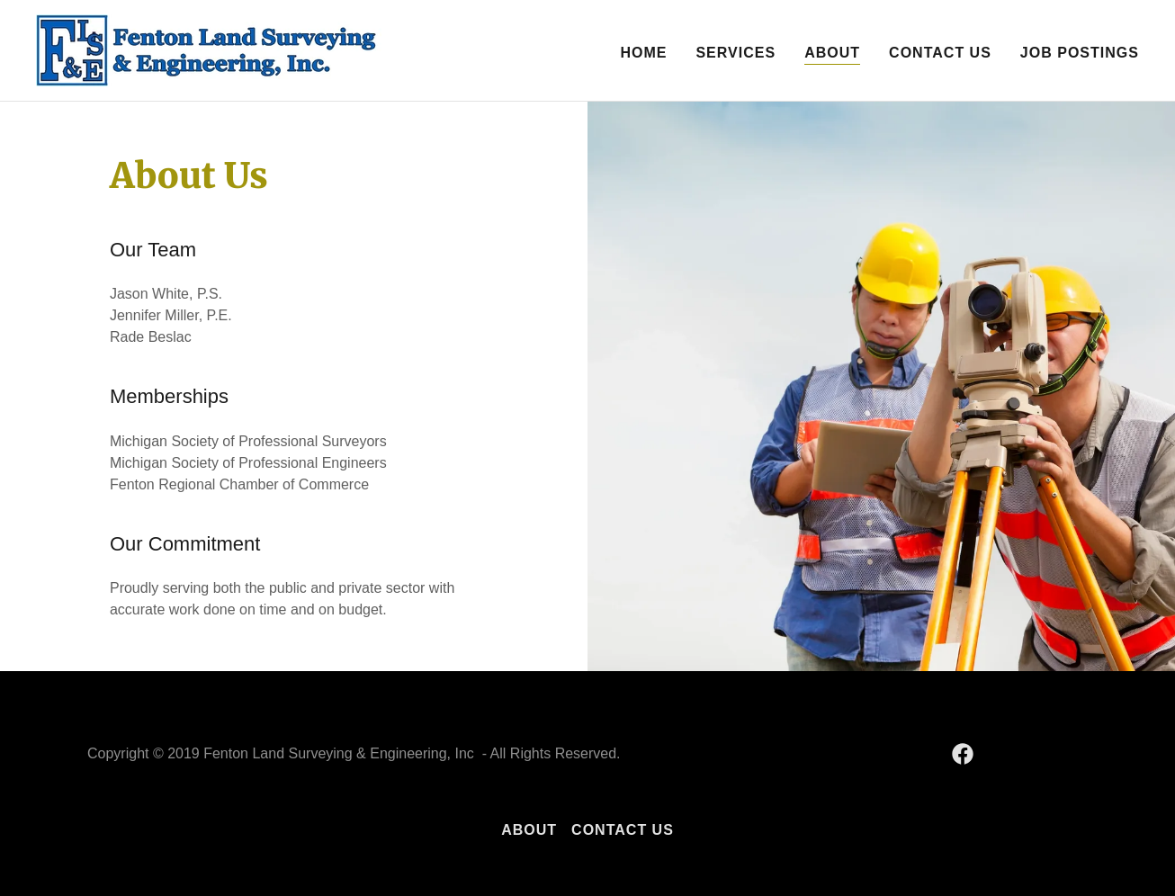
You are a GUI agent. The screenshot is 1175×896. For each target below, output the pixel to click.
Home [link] (643, 52)
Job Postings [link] (1079, 52)
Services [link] (735, 52)
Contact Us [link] (940, 52)
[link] (208, 49)
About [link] (832, 52)
